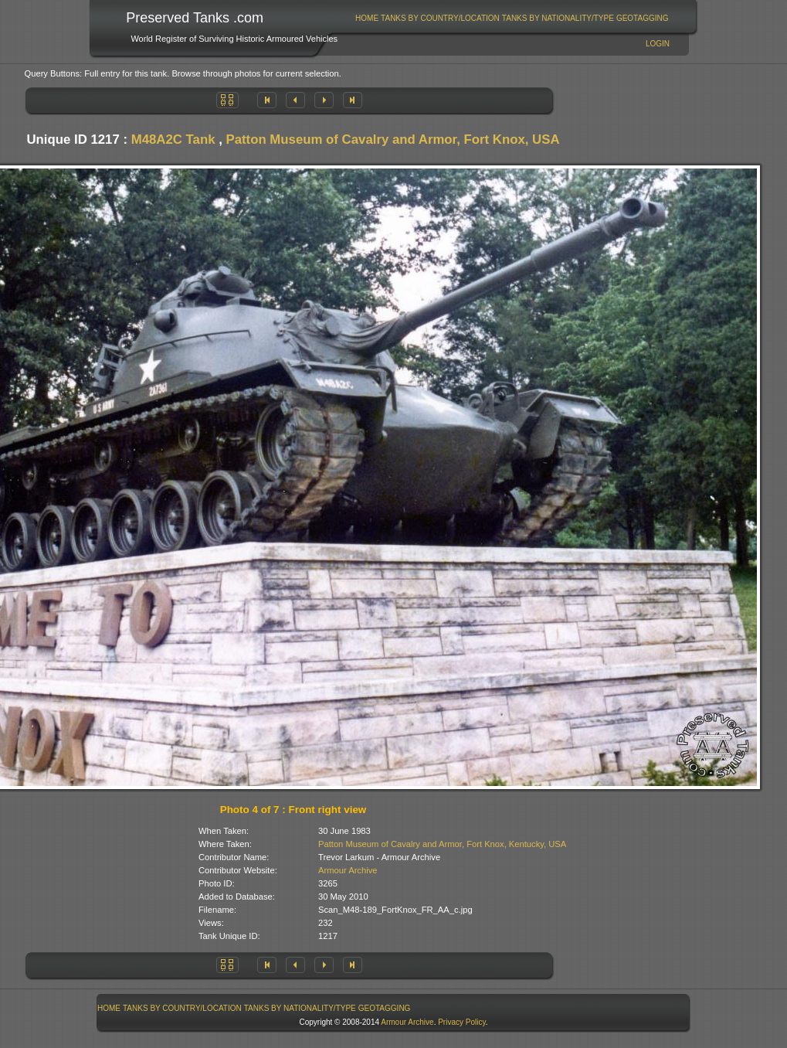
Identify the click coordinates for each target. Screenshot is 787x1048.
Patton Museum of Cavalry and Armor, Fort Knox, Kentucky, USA (442, 844)
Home (366, 18)
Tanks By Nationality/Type (558, 18)
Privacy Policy (462, 1022)
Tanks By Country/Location (440, 18)
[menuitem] (367, 18)
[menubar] (512, 18)
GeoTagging (642, 18)
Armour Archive (347, 870)
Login (658, 43)
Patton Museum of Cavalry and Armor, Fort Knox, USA (393, 139)
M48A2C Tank (173, 139)
